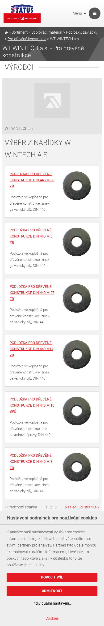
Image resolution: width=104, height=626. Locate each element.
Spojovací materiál (46, 32)
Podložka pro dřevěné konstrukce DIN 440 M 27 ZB (32, 293)
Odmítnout (52, 591)
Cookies (52, 618)
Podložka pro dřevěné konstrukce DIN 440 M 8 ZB (31, 461)
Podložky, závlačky (81, 32)
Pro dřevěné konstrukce (27, 39)
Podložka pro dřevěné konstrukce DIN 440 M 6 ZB (31, 236)
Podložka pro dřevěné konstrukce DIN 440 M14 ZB (31, 349)
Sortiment (20, 32)
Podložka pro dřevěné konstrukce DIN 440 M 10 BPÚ (32, 405)
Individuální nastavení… (52, 603)
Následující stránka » (82, 507)
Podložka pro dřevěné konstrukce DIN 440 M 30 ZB (32, 180)
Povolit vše (52, 577)
